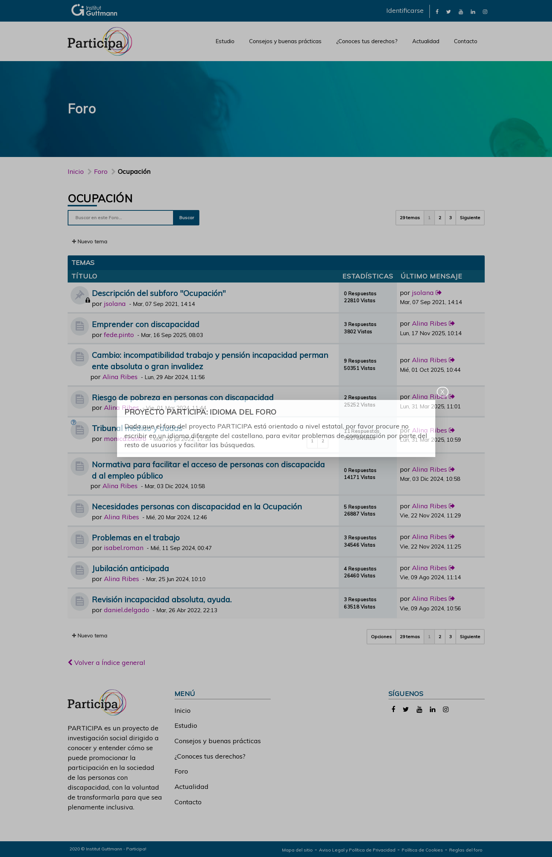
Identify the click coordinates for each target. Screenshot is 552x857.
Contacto (465, 41)
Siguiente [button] (470, 217)
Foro (181, 771)
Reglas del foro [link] (465, 850)
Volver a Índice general (106, 662)
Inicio (76, 171)
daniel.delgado (126, 610)
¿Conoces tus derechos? (367, 41)
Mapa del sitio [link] (297, 850)
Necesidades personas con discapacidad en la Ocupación (197, 506)
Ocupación (100, 198)
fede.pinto (119, 334)
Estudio (224, 41)
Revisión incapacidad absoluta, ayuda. (162, 599)
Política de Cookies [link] (422, 850)
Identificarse (405, 10)
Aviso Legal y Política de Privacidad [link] (357, 850)
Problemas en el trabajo (136, 537)
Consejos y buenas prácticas (285, 41)
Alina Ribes (429, 323)
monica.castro (125, 438)
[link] (437, 11)
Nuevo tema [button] (89, 241)
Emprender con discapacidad (145, 324)
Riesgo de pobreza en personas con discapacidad (183, 397)
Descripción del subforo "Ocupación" (159, 293)
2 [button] (440, 217)
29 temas (410, 217)
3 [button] (450, 217)
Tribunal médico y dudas (137, 428)
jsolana (115, 303)
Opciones (381, 636)
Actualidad (425, 41)
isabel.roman (123, 547)
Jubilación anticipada (130, 568)
